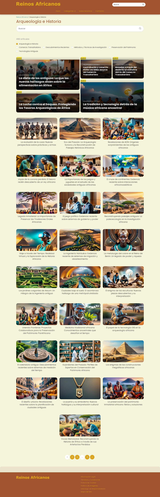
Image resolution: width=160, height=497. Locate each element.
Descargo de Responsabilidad (93, 489)
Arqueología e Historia (27, 44)
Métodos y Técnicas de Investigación (89, 47)
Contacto (99, 11)
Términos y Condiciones (90, 480)
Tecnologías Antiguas (27, 51)
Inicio (58, 11)
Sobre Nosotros (85, 11)
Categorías (69, 11)
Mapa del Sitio (86, 492)
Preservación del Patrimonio (122, 47)
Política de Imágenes (89, 486)
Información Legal (88, 477)
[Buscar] (143, 4)
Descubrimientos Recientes (56, 47)
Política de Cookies (88, 483)
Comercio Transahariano (28, 47)
